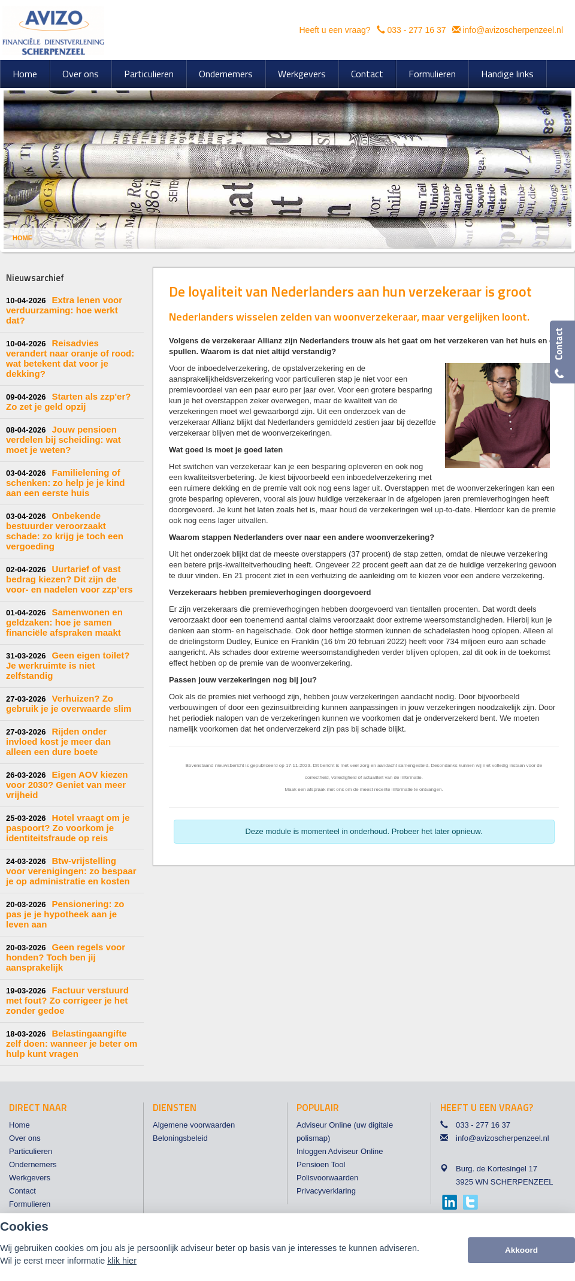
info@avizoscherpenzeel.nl (512, 30)
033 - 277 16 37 (416, 30)
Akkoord (521, 1250)
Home (22, 237)
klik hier (122, 1260)
